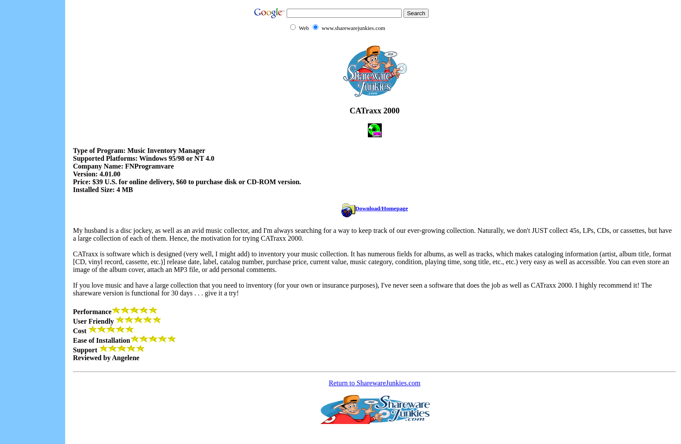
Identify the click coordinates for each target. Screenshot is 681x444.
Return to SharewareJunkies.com (374, 383)
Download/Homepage (374, 208)
